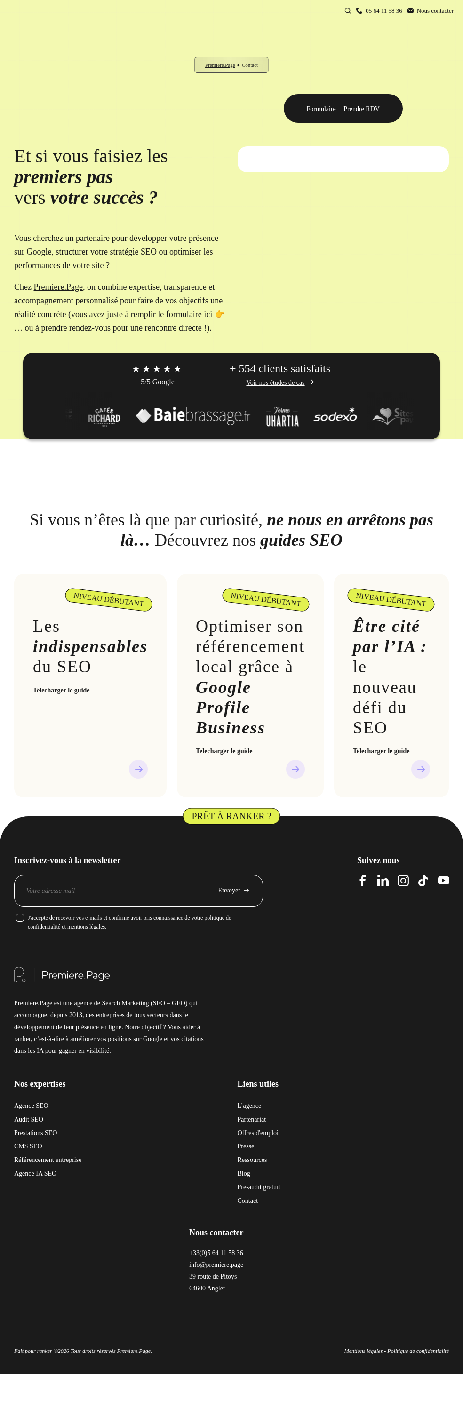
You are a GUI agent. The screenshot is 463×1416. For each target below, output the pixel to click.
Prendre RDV (361, 108)
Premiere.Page (220, 65)
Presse (246, 1146)
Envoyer (229, 890)
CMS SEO (28, 1146)
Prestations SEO (35, 1133)
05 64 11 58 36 (384, 10)
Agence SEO (31, 1105)
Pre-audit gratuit (259, 1187)
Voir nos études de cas (275, 382)
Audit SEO (28, 1119)
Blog (244, 1173)
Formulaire (321, 108)
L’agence (250, 1105)
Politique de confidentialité (418, 1351)
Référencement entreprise (47, 1159)
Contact (248, 1200)
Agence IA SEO (35, 1173)
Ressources (252, 1159)
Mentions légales (363, 1351)
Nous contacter (435, 10)
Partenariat (252, 1119)
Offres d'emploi (258, 1133)
